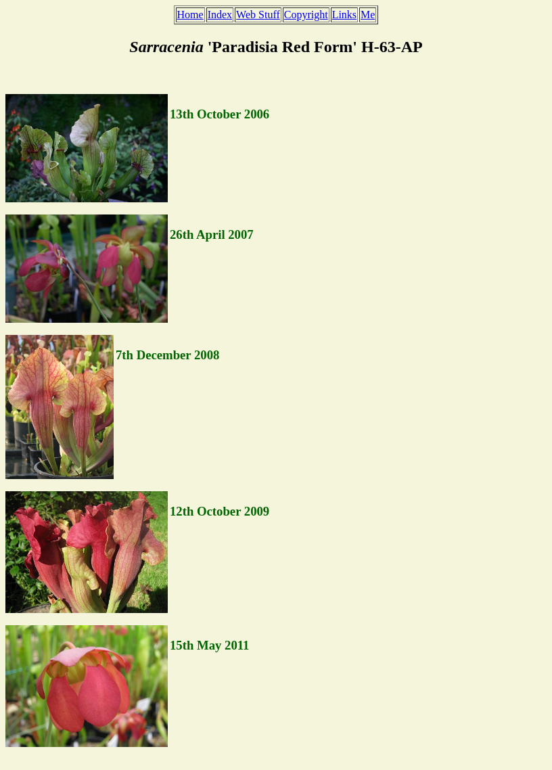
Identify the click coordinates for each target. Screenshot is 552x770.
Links (344, 14)
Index (220, 14)
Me (368, 14)
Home (190, 14)
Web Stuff (258, 14)
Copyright (306, 14)
